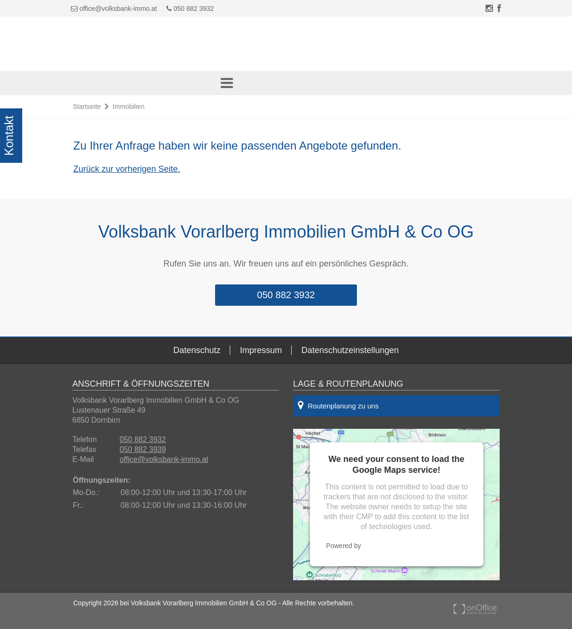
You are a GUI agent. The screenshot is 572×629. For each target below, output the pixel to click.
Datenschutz (196, 350)
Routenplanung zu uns (338, 405)
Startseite (87, 106)
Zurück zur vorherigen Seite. (126, 169)
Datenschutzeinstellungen (350, 350)
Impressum (261, 350)
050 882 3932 (190, 8)
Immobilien (129, 106)
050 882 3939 (143, 449)
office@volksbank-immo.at (118, 8)
